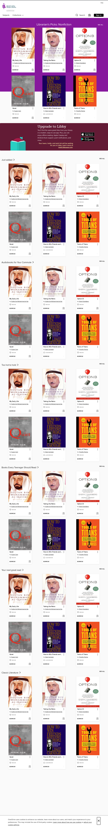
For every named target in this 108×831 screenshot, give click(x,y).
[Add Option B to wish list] (94, 70)
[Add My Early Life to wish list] (32, 70)
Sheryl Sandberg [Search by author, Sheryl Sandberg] (81, 63)
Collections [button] (18, 15)
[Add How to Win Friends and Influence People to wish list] (63, 118)
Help (102, 3)
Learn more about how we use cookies (67, 822)
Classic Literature (11, 672)
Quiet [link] (14, 108)
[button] (80, 16)
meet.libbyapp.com (65, 147)
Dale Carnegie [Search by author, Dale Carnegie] (49, 111)
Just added (8, 160)
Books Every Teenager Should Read (20, 467)
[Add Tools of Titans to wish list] (94, 118)
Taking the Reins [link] (49, 60)
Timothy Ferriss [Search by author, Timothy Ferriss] (80, 111)
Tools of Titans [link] (79, 108)
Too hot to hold (10, 365)
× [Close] (98, 821)
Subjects (6, 15)
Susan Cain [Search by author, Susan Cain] (17, 111)
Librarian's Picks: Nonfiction (54, 24)
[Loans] (89, 16)
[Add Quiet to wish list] (32, 118)
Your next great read (13, 570)
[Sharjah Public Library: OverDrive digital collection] (9, 7)
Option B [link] (77, 60)
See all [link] (100, 25)
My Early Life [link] (17, 60)
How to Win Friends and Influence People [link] (53, 108)
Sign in (98, 15)
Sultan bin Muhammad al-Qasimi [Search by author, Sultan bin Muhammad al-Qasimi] (23, 63)
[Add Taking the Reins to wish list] (63, 70)
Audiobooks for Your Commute (18, 262)
